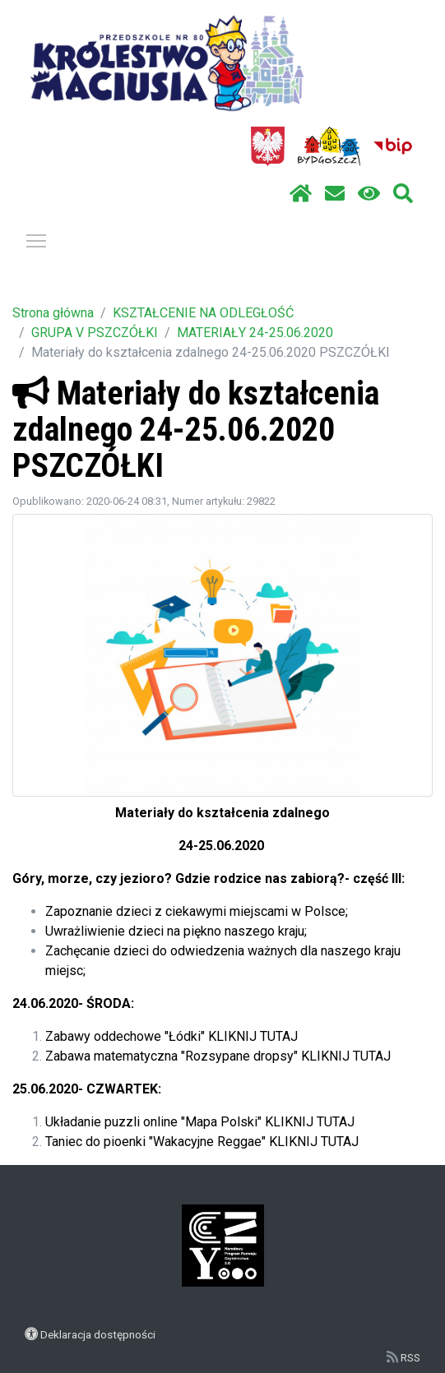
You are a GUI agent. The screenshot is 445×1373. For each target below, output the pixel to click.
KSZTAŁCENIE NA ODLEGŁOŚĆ (203, 313)
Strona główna (53, 313)
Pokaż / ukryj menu (37, 238)
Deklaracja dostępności (97, 1334)
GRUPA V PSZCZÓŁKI (94, 332)
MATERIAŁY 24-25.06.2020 (255, 332)
